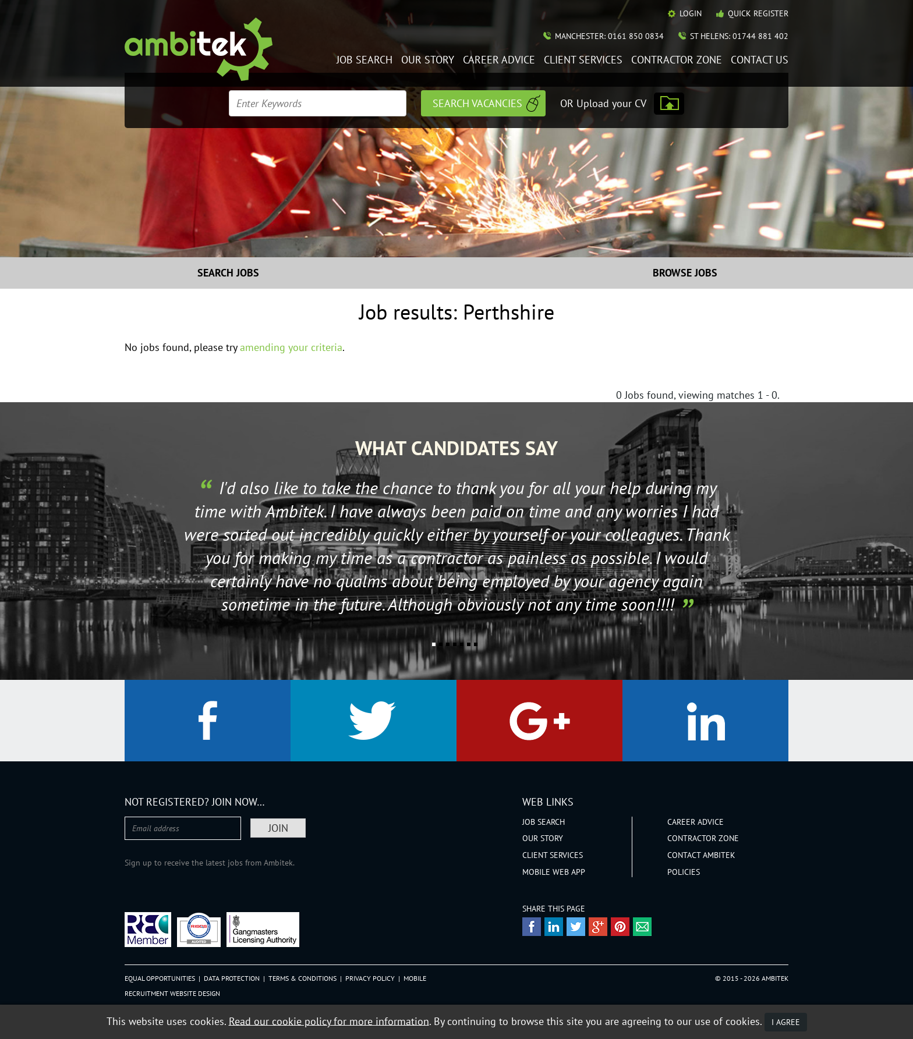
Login (691, 13)
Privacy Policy (370, 978)
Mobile (415, 978)
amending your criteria (291, 347)
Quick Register (758, 13)
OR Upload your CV (603, 103)
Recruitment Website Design (172, 993)
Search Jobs (228, 272)
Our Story (427, 60)
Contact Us (759, 60)
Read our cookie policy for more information (329, 1020)
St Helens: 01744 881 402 (739, 36)
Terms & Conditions (302, 978)
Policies (683, 872)
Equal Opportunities (160, 978)
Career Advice (499, 60)
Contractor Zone (676, 60)
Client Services (583, 60)
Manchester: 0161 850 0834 (609, 36)
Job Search (364, 60)
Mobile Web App (553, 872)
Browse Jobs (685, 272)
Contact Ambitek (701, 855)
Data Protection (232, 978)
